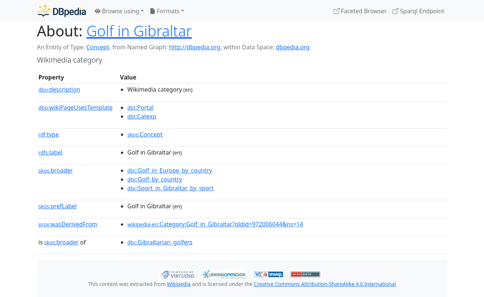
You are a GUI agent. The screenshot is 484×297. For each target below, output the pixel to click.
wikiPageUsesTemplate (76, 107)
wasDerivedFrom (68, 224)
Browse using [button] (117, 11)
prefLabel (58, 206)
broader (56, 170)
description (59, 89)
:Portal (141, 107)
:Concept (145, 134)
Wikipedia (178, 283)
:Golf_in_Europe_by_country (170, 170)
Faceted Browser (360, 11)
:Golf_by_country (155, 179)
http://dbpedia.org (194, 47)
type (49, 134)
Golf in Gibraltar (139, 31)
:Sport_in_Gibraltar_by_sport (171, 188)
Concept (97, 47)
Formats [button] (165, 11)
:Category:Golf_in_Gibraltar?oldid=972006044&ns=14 (215, 224)
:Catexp (142, 116)
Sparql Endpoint (418, 11)
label (51, 152)
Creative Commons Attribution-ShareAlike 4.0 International (325, 283)
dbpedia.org (293, 47)
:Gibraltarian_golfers (160, 242)
